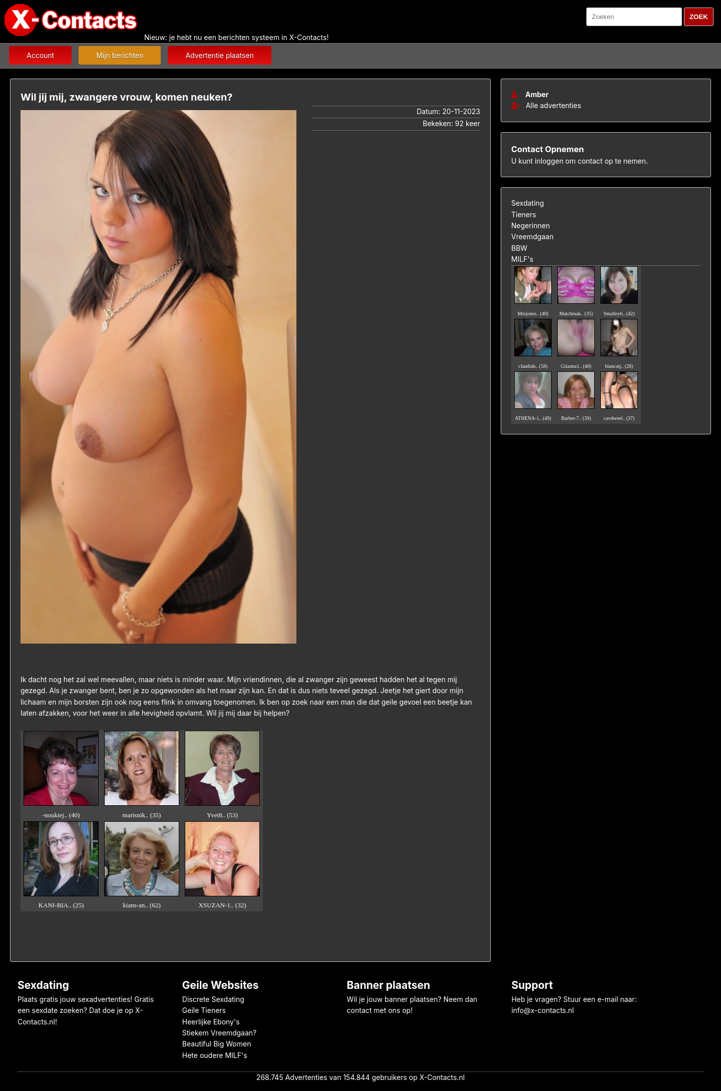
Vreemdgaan (532, 236)
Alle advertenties (546, 105)
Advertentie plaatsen (219, 55)
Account (40, 55)
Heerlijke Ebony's (211, 1021)
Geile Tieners (204, 1010)
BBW (519, 248)
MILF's (522, 259)
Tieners (523, 214)
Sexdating (527, 203)
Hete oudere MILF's (214, 1055)
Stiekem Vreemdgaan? (219, 1032)
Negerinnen (530, 225)
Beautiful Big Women (216, 1043)
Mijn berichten (119, 55)
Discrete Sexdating (213, 999)
